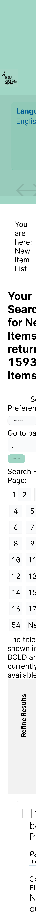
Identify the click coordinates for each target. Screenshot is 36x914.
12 (16, 576)
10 (16, 559)
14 (16, 592)
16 (16, 608)
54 (16, 625)
